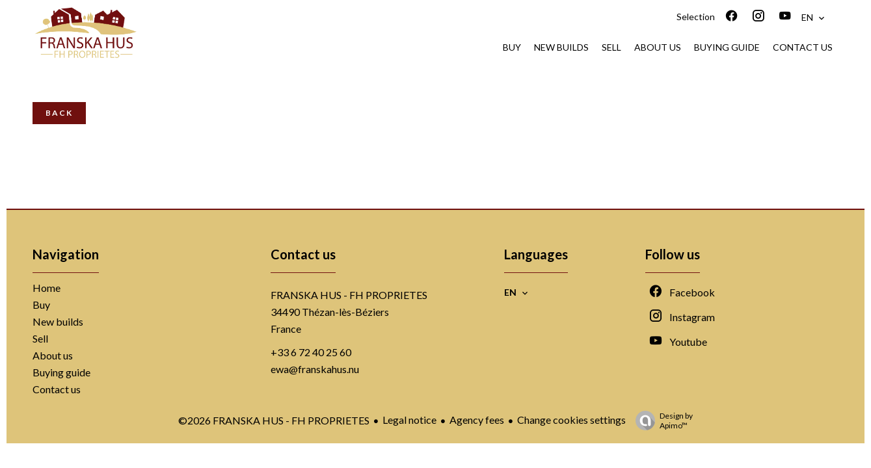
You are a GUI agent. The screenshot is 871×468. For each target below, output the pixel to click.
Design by (661, 420)
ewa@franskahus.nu (315, 369)
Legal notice (409, 419)
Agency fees (476, 419)
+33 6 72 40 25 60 (311, 352)
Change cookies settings (571, 419)
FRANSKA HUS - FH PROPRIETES (349, 295)
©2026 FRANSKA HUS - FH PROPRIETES (273, 420)
